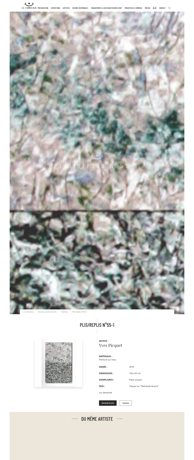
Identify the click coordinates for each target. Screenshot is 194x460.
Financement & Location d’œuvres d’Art (106, 8)
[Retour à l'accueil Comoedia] (29, 6)
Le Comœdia (28, 312)
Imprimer (125, 403)
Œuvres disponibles (80, 8)
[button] (169, 9)
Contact (162, 8)
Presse (147, 8)
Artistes (66, 8)
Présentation (43, 8)
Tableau (64, 312)
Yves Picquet (110, 346)
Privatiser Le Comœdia (133, 8)
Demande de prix (108, 403)
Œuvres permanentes (47, 312)
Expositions (55, 8)
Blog (154, 8)
